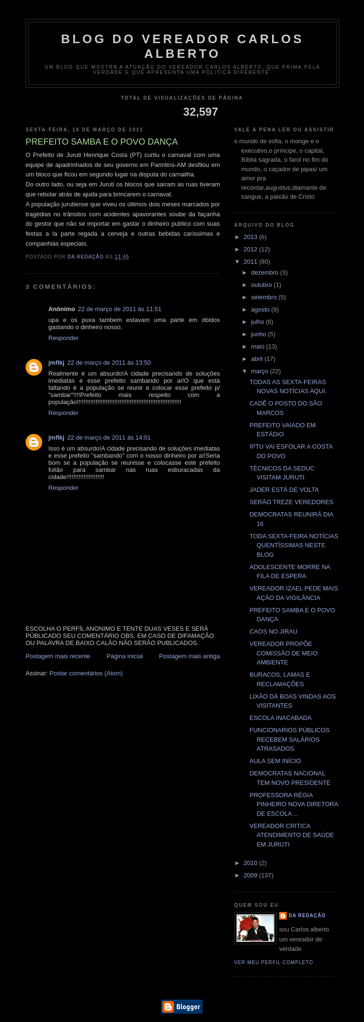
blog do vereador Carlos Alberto (182, 46)
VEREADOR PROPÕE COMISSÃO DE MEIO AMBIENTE (283, 653)
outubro (262, 284)
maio (258, 346)
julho (258, 321)
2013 (251, 236)
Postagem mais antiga (189, 656)
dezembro (265, 272)
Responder (63, 337)
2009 (251, 875)
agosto (261, 309)
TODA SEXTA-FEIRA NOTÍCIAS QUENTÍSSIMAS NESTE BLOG (293, 545)
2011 (251, 261)
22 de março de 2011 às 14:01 (109, 437)
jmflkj (56, 362)
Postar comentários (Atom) (86, 673)
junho (259, 334)
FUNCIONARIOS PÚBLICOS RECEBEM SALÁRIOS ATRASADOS (289, 739)
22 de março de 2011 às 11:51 (119, 309)
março (260, 371)
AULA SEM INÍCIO (274, 760)
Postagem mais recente (58, 656)
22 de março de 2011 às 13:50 (109, 362)
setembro (265, 297)
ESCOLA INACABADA (280, 717)
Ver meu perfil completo (273, 962)
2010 (251, 862)
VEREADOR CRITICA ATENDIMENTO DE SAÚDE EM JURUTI (291, 835)
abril (257, 358)
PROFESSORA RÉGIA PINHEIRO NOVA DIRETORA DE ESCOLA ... (293, 804)
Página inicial (125, 656)
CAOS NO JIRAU (273, 631)
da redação (307, 915)
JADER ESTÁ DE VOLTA (283, 489)
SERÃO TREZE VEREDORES (291, 502)
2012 (251, 249)
